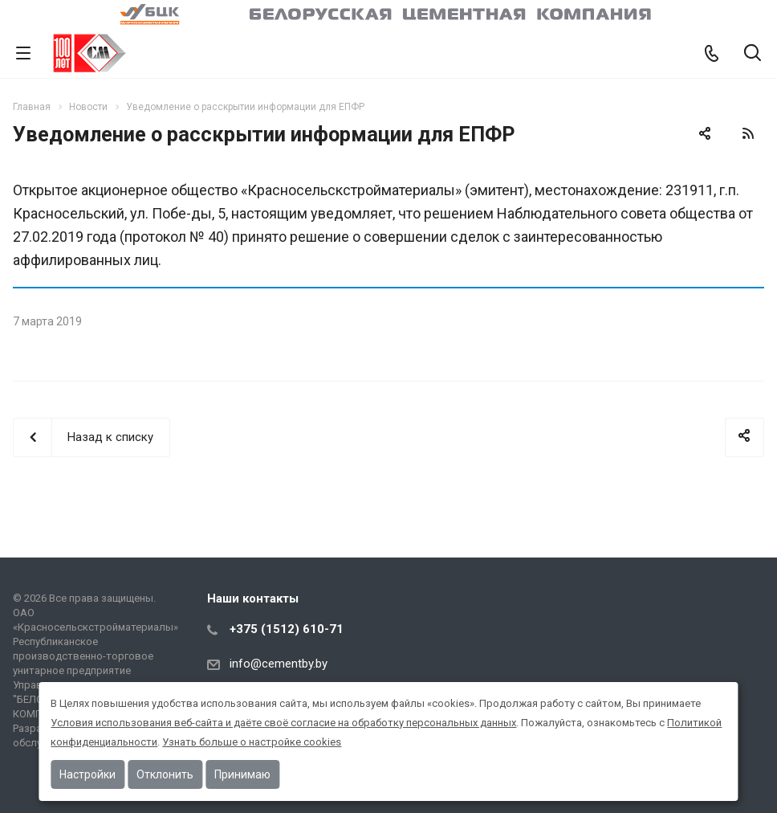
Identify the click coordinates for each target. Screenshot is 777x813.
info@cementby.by (278, 663)
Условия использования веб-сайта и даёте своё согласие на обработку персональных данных (283, 723)
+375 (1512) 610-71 (287, 629)
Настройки (87, 774)
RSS (748, 133)
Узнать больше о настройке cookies (251, 742)
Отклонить (164, 774)
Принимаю (242, 774)
